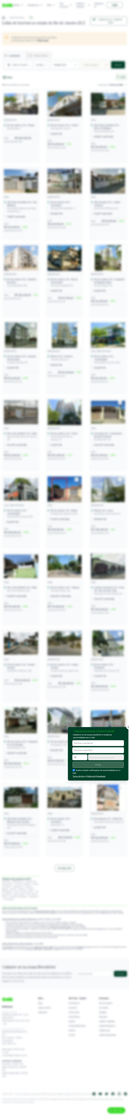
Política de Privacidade (95, 776)
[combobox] (106, 757)
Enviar (98, 764)
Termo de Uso (79, 776)
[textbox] (106, 757)
